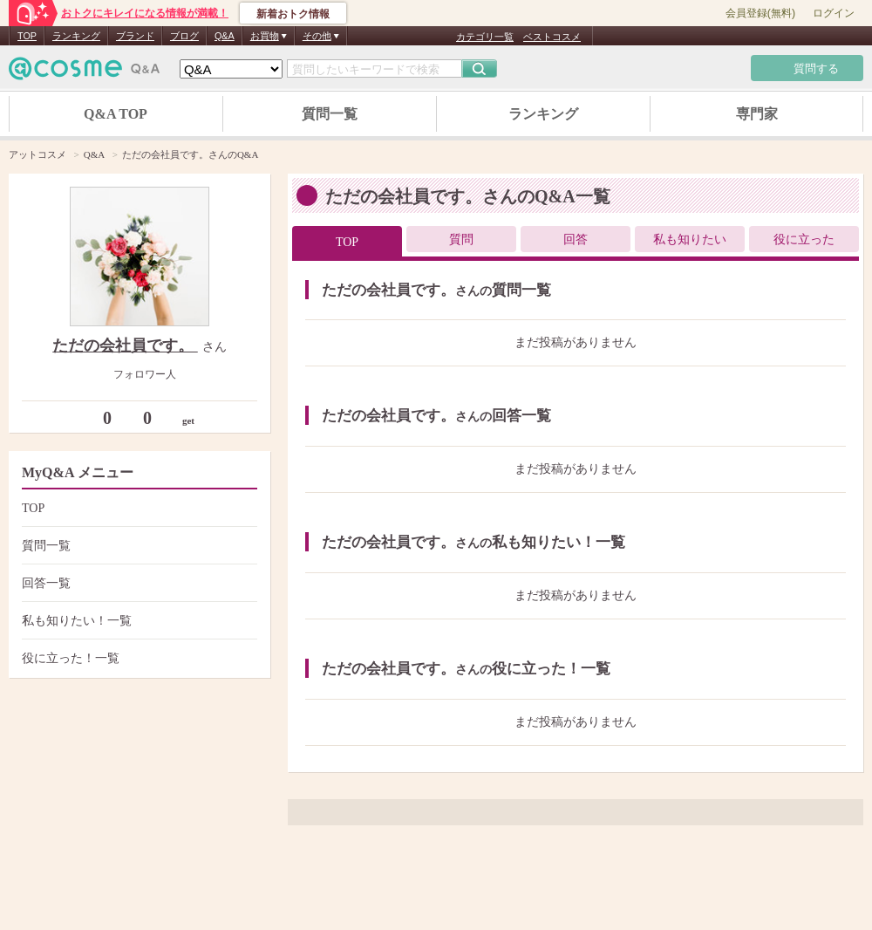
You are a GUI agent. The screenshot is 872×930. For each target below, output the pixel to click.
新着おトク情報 (293, 14)
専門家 (757, 113)
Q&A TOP (115, 113)
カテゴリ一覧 (485, 36)
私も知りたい (689, 239)
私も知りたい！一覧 (137, 620)
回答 (575, 239)
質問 (461, 239)
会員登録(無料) (760, 13)
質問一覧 (330, 113)
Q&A (225, 36)
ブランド (135, 36)
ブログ (184, 36)
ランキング (76, 36)
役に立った (804, 239)
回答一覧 (137, 583)
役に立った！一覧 (137, 658)
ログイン (834, 13)
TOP (27, 36)
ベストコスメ (552, 36)
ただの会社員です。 (125, 345)
